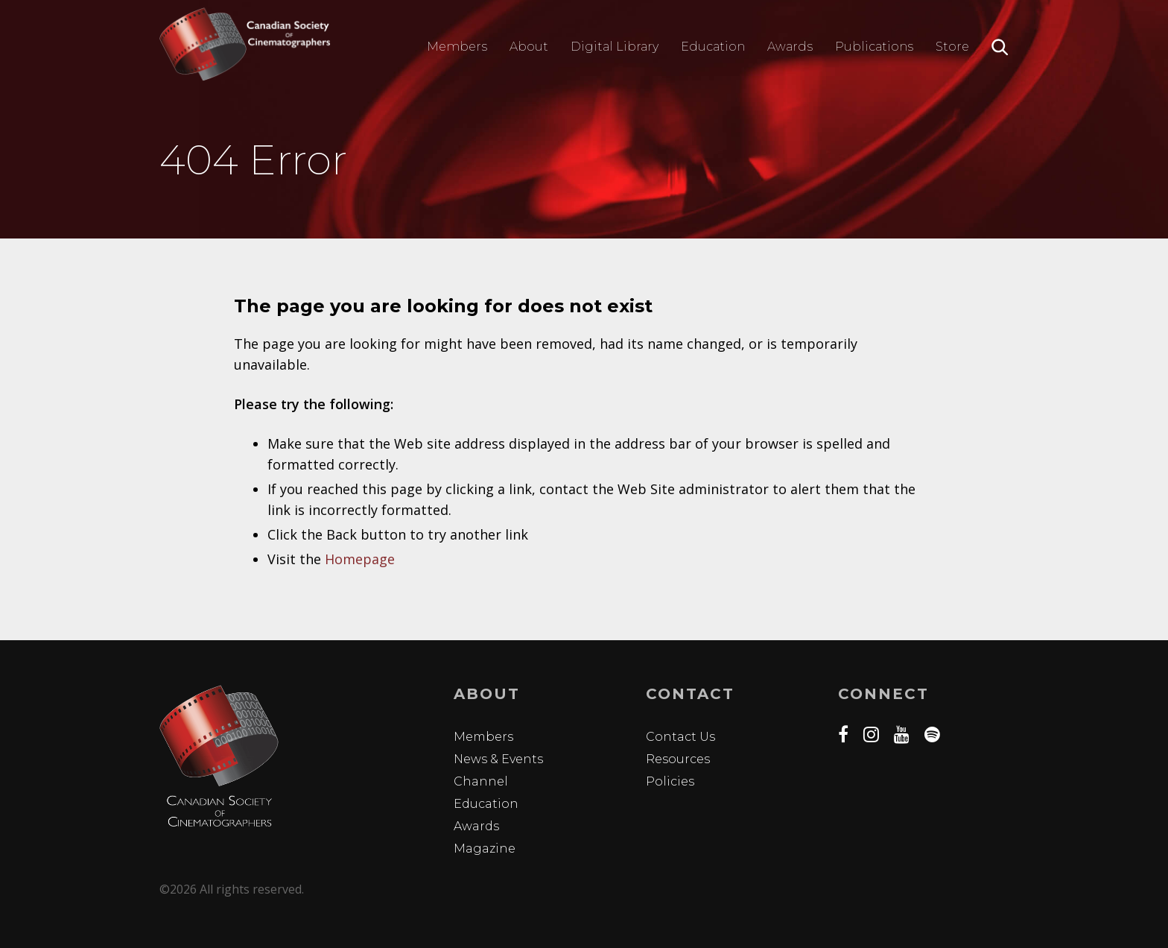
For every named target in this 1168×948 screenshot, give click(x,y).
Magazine (484, 848)
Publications (874, 47)
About (529, 47)
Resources (678, 759)
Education (713, 47)
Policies (670, 781)
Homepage (360, 559)
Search (1000, 47)
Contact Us (680, 737)
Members (457, 47)
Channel (481, 781)
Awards (790, 47)
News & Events (498, 759)
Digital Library (614, 47)
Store (952, 47)
